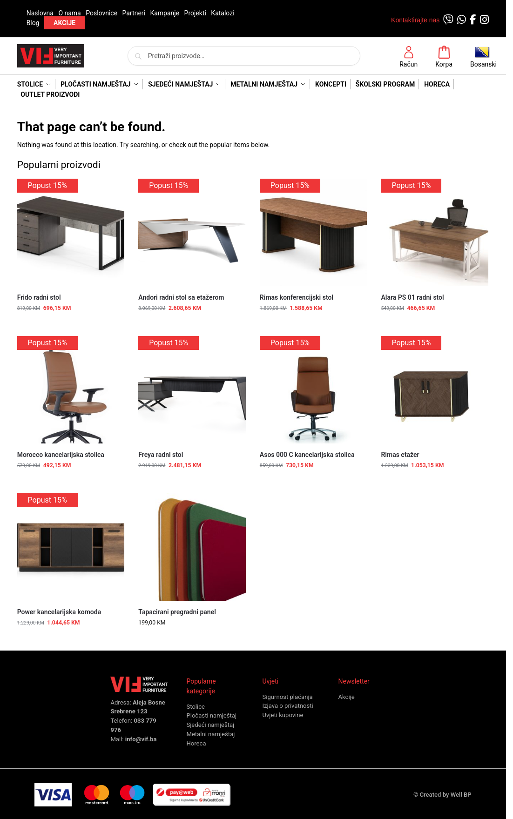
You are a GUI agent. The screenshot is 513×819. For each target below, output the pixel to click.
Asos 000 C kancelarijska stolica (307, 454)
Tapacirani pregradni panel (177, 612)
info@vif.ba (141, 739)
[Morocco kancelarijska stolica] (71, 389)
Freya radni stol (160, 454)
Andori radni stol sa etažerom (181, 297)
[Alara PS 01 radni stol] (434, 232)
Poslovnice (101, 13)
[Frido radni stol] (71, 232)
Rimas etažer (400, 454)
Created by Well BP (446, 794)
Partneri (133, 13)
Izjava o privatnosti (287, 705)
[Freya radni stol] (192, 389)
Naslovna (40, 13)
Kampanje (164, 13)
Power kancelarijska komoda (59, 612)
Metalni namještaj (210, 734)
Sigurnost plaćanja (287, 696)
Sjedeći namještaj (210, 724)
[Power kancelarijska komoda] (71, 547)
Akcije (346, 696)
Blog (33, 23)
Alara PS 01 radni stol (412, 297)
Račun (408, 57)
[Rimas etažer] (434, 389)
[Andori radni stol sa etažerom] (192, 232)
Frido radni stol (39, 297)
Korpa (443, 57)
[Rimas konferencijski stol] (313, 232)
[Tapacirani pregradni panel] (192, 547)
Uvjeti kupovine (282, 715)
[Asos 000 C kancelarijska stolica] (313, 389)
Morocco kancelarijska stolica (60, 454)
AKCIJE (64, 23)
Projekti (195, 13)
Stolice (195, 706)
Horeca (196, 743)
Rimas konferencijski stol (296, 297)
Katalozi (222, 13)
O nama (69, 13)
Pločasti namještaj (211, 715)
